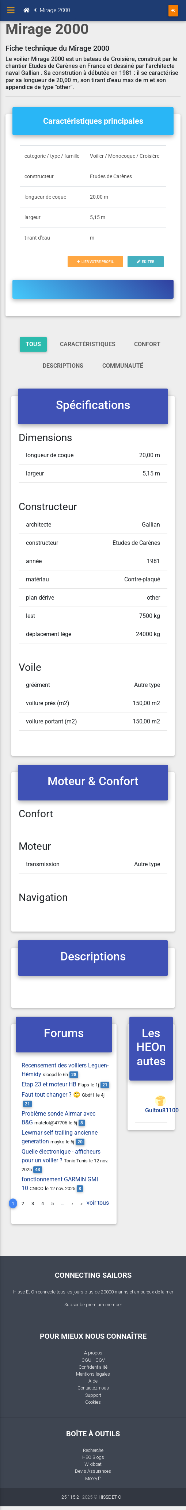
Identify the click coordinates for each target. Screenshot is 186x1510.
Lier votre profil (95, 261)
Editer (145, 261)
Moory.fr (93, 1478)
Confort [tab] (147, 344)
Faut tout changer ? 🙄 (51, 1094)
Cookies (93, 1402)
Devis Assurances (93, 1471)
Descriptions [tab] (63, 365)
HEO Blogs (93, 1457)
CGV (100, 1360)
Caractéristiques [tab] (87, 344)
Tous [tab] (33, 344)
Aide (93, 1381)
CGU (86, 1360)
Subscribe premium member (93, 1304)
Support (93, 1395)
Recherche (93, 1450)
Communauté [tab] (122, 365)
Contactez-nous (93, 1388)
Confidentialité (93, 1367)
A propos (93, 1353)
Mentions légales (93, 1374)
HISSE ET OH (112, 1497)
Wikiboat (93, 1464)
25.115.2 (70, 1497)
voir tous (98, 1202)
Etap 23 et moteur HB (49, 1084)
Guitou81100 (162, 1110)
